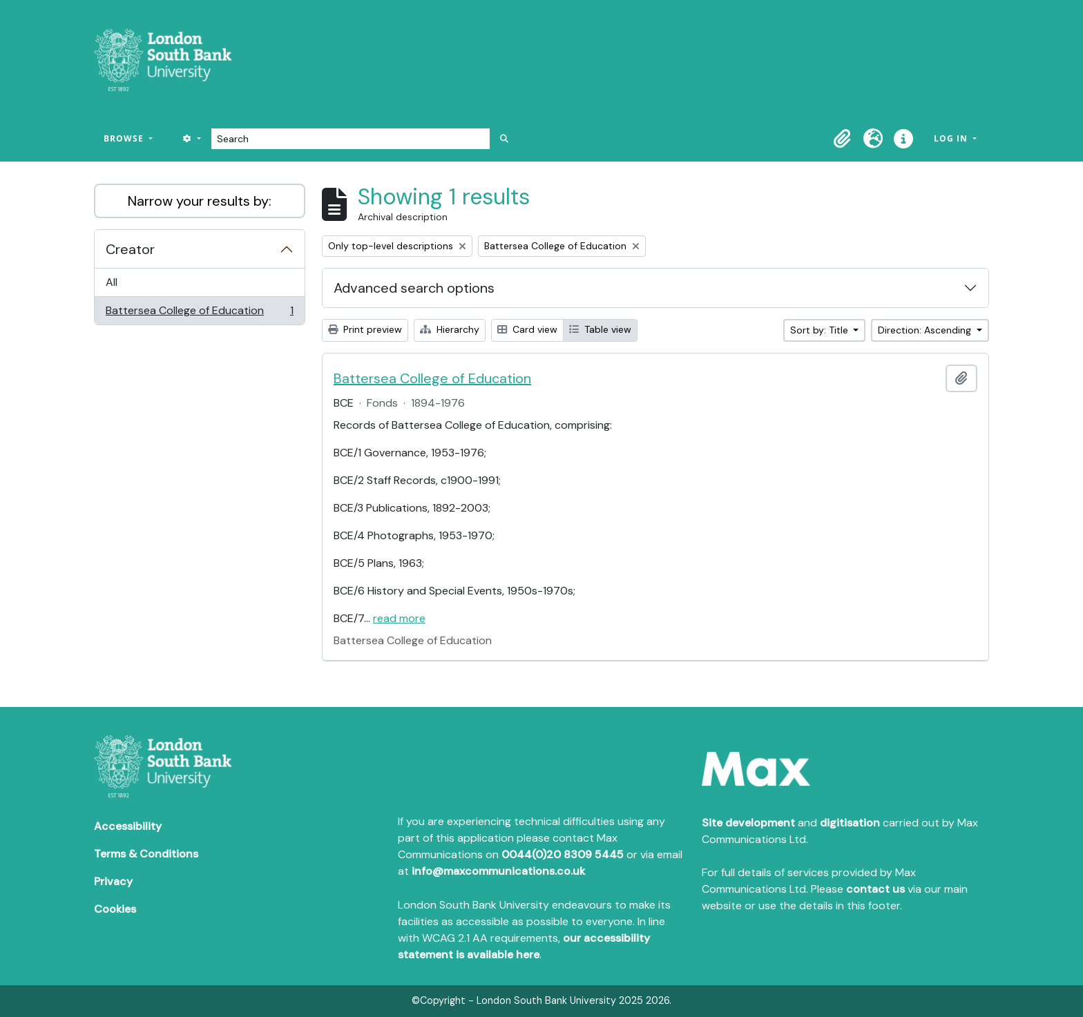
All (111, 282)
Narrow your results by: (199, 201)
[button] (842, 139)
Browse (125, 138)
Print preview (365, 329)
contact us (875, 889)
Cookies (115, 909)
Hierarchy (449, 329)
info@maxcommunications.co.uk (498, 871)
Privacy (113, 881)
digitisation (850, 822)
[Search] (350, 139)
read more (399, 618)
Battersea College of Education (199, 313)
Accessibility (128, 826)
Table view (600, 329)
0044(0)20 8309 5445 (562, 854)
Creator (130, 249)
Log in (952, 138)
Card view (527, 329)
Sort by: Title (820, 330)
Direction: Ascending (926, 330)
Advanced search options (414, 288)
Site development (748, 822)
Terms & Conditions (146, 853)
